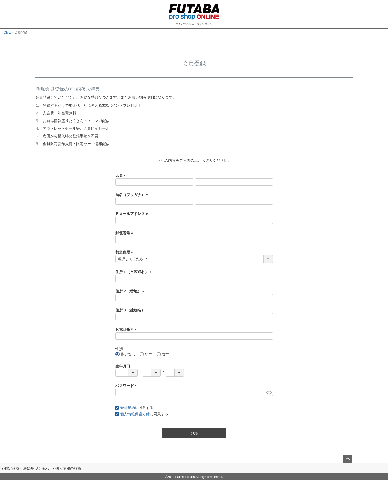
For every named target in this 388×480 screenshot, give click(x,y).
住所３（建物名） (130, 310)
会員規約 (127, 408)
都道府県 (125, 252)
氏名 (121, 175)
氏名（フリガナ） (132, 195)
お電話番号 (127, 329)
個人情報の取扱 (68, 468)
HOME (6, 32)
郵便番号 (125, 233)
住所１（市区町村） (134, 272)
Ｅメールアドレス (132, 214)
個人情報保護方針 (135, 414)
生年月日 (122, 366)
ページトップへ (347, 459)
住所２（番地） (130, 291)
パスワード (127, 386)
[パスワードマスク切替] (269, 392)
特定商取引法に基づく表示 (26, 468)
